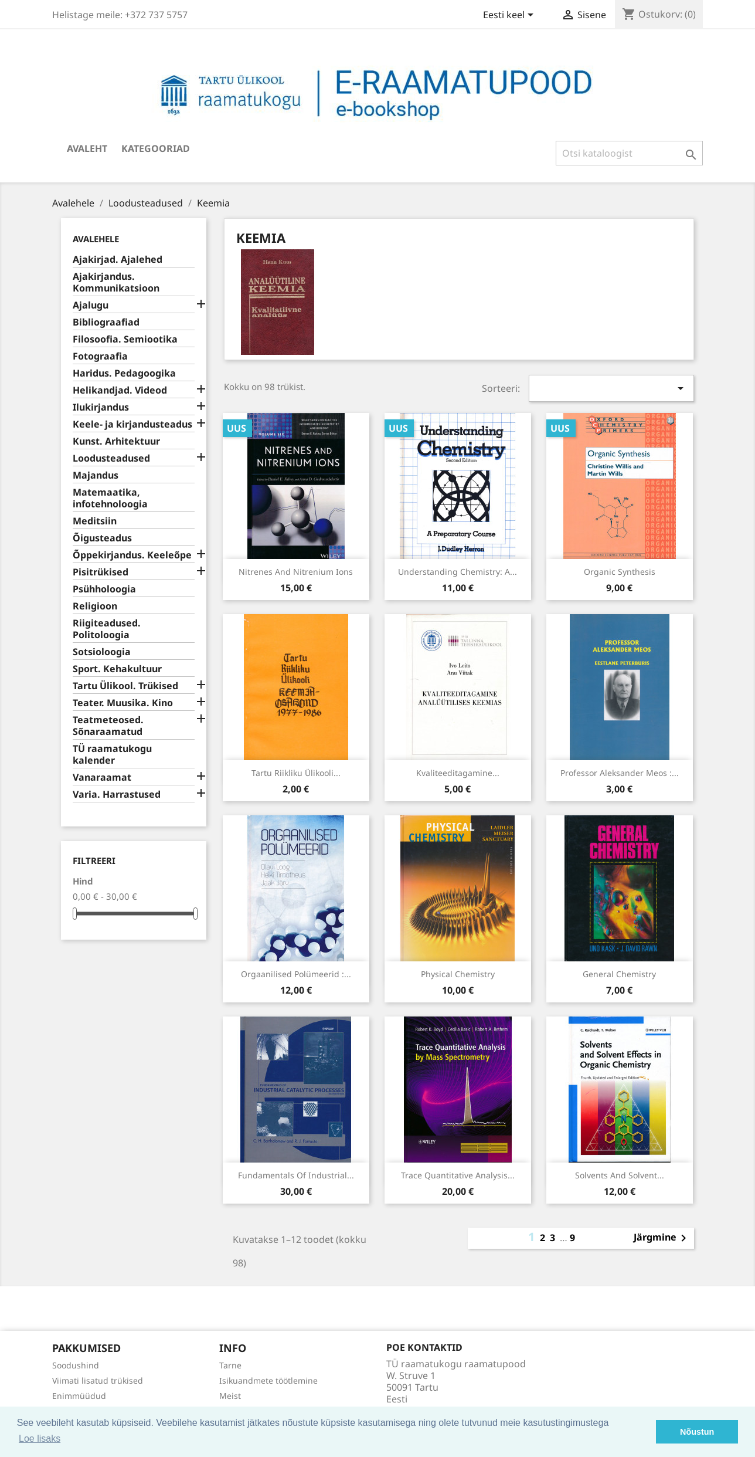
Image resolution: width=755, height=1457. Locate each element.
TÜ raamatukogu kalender (112, 755)
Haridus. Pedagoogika (124, 373)
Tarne (230, 1365)
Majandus (95, 475)
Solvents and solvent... (619, 1175)
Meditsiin (95, 521)
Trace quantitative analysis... (458, 1175)
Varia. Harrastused (117, 794)
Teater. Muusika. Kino (123, 703)
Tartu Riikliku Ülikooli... (296, 772)
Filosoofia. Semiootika (125, 339)
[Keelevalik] (510, 16)
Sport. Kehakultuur (117, 669)
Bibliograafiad (106, 322)
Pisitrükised (100, 572)
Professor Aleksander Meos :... (619, 772)
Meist (230, 1395)
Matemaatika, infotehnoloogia (110, 498)
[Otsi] (629, 153)
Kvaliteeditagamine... (457, 772)
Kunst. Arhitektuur (116, 441)
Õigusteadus (102, 538)
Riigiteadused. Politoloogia (107, 629)
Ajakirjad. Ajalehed (117, 259)
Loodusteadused (111, 458)
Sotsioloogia (102, 652)
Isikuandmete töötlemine (268, 1380)
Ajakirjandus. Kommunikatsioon (116, 282)
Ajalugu (90, 305)
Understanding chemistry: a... (457, 571)
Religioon (95, 606)
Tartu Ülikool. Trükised (125, 686)
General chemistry (619, 974)
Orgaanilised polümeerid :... (296, 974)
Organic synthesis (619, 571)
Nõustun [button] (697, 1431)
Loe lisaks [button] (39, 1439)
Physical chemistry (458, 974)
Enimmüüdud (79, 1395)
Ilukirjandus (101, 407)
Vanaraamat (102, 777)
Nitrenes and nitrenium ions (296, 571)
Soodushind (75, 1365)
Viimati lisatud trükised (97, 1380)
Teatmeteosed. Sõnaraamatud (108, 726)
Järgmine (662, 1238)
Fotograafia (100, 356)
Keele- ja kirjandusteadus (132, 424)
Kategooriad (155, 148)
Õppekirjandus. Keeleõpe (132, 555)
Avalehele (96, 239)
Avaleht (87, 148)
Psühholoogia (104, 589)
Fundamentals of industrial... (296, 1175)
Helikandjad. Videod (120, 390)
